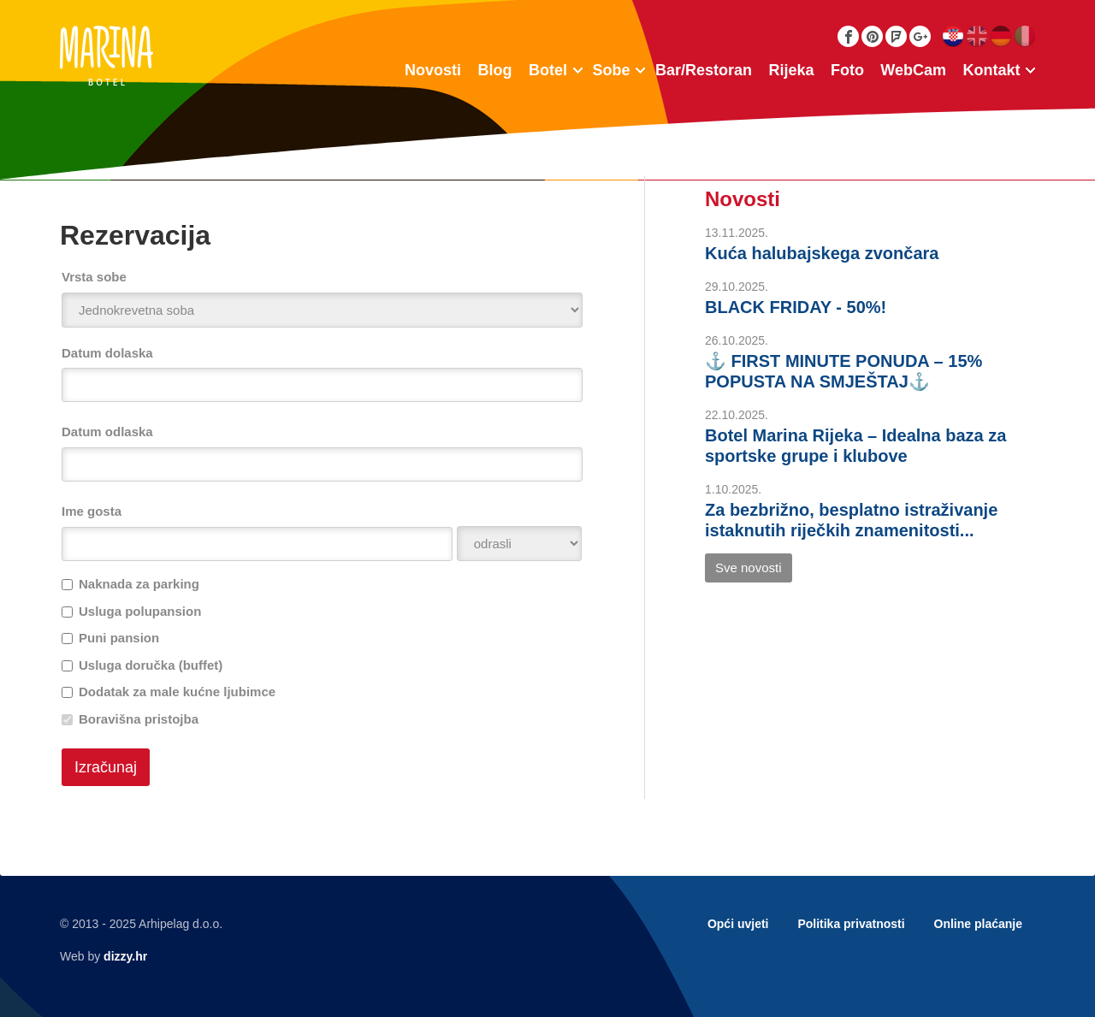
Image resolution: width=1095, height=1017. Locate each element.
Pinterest (872, 36)
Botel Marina (106, 56)
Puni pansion (119, 637)
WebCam (913, 70)
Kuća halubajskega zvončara (821, 253)
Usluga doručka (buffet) (150, 665)
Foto (847, 70)
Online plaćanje (978, 924)
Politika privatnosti (850, 924)
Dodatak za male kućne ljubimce (177, 691)
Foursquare (896, 36)
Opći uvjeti (738, 924)
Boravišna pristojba (138, 719)
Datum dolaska (107, 353)
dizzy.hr (125, 956)
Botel (548, 70)
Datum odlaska (107, 431)
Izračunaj (105, 767)
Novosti (433, 70)
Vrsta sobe (94, 276)
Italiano (1024, 36)
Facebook (848, 36)
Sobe (611, 70)
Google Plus (920, 36)
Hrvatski (952, 36)
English (976, 36)
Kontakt (992, 70)
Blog (495, 70)
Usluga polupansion (140, 611)
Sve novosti (748, 567)
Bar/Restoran (703, 70)
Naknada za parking (139, 583)
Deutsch (1000, 36)
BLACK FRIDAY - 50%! (795, 307)
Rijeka (791, 70)
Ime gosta (91, 511)
